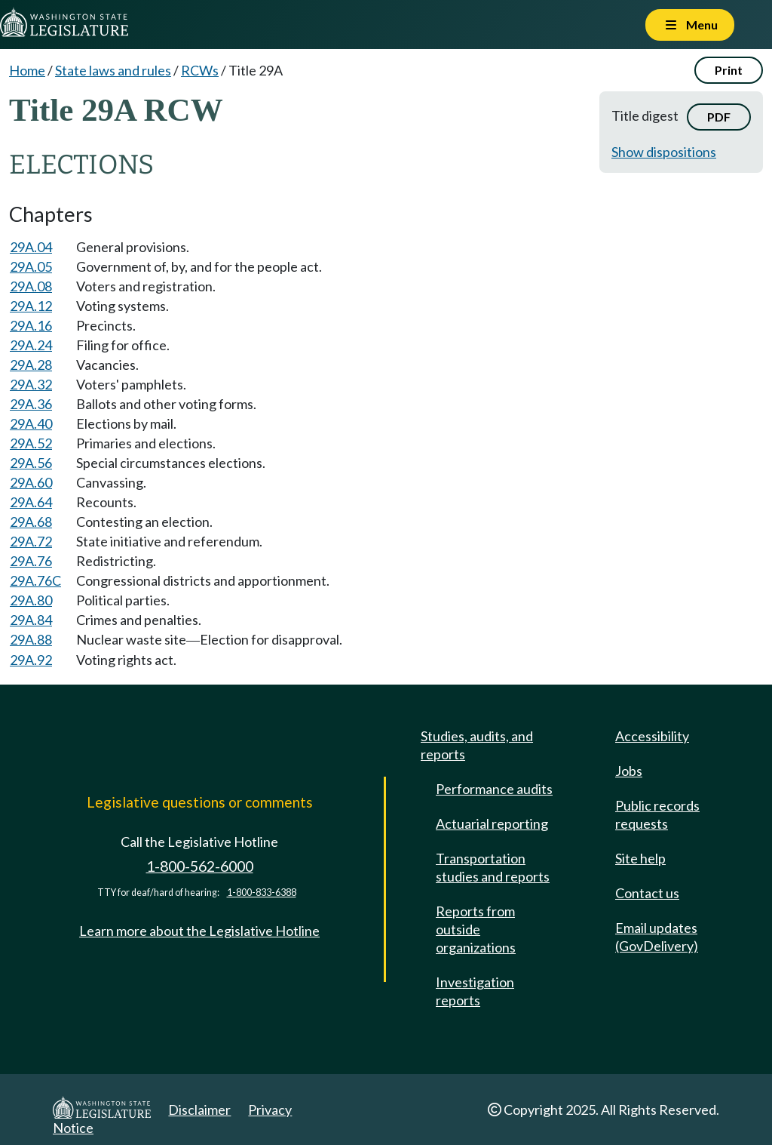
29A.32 (31, 384)
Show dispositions (663, 151)
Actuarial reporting (492, 823)
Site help (640, 858)
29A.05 (31, 266)
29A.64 (31, 502)
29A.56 (31, 462)
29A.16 (31, 325)
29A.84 (31, 619)
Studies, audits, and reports (477, 745)
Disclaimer (199, 1109)
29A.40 (31, 423)
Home (27, 70)
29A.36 (31, 404)
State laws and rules (113, 70)
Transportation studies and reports (493, 867)
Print (729, 70)
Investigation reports (475, 991)
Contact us (647, 893)
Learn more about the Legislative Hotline (199, 930)
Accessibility (652, 736)
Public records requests (657, 814)
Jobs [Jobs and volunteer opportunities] (628, 770)
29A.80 (31, 600)
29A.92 (31, 659)
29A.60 (31, 482)
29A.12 (31, 305)
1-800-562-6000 (199, 866)
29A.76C (35, 580)
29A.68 (31, 521)
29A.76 (31, 560)
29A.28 (31, 364)
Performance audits (494, 788)
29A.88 (31, 639)
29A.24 (31, 345)
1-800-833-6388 (261, 892)
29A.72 (31, 541)
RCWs (200, 70)
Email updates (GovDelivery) (656, 936)
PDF (719, 116)
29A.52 (31, 443)
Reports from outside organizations (476, 929)
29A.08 (31, 286)
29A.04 (31, 247)
